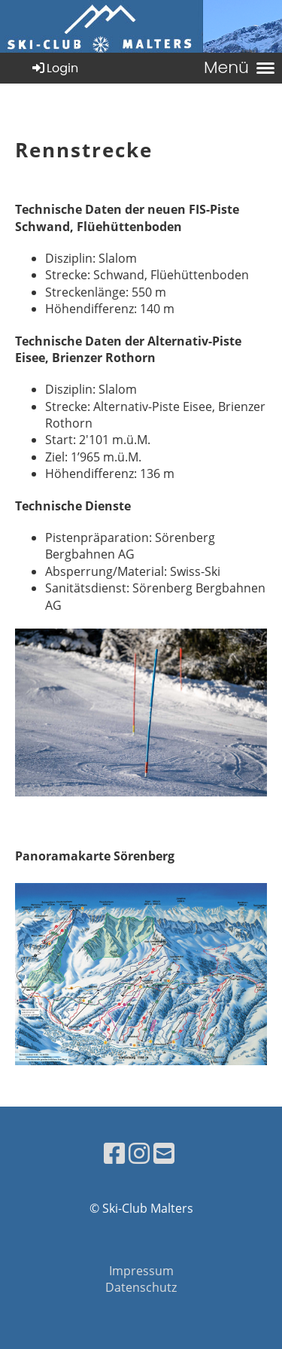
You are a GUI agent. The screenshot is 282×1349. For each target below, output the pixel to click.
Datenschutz (141, 1287)
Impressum (141, 1270)
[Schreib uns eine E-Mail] (163, 1153)
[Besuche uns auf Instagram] (139, 1153)
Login (54, 68)
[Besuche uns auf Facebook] (114, 1153)
